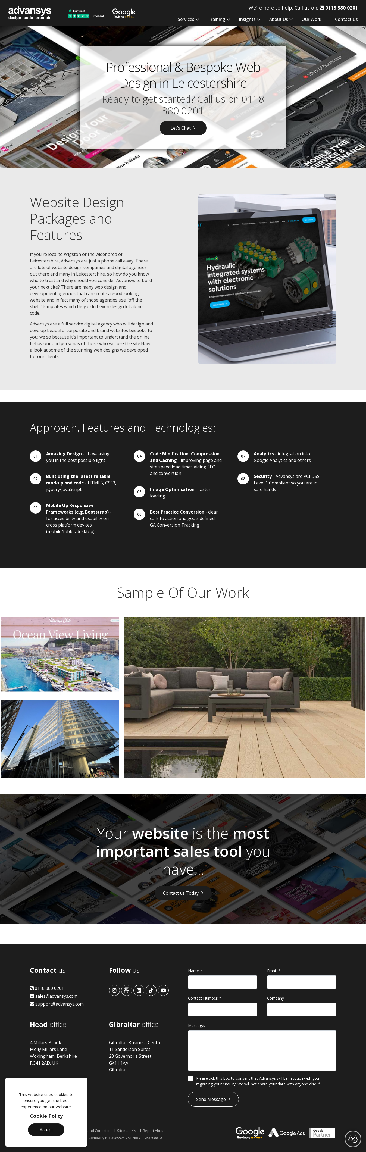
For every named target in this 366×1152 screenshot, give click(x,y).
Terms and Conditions (94, 1130)
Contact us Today (181, 893)
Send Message (211, 1099)
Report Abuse (154, 1130)
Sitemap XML (127, 1130)
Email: (274, 970)
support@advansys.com (57, 1004)
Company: (276, 998)
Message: (196, 1025)
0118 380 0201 (47, 988)
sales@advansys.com (53, 996)
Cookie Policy (46, 1116)
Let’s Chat (181, 128)
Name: (195, 970)
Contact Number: (204, 998)
